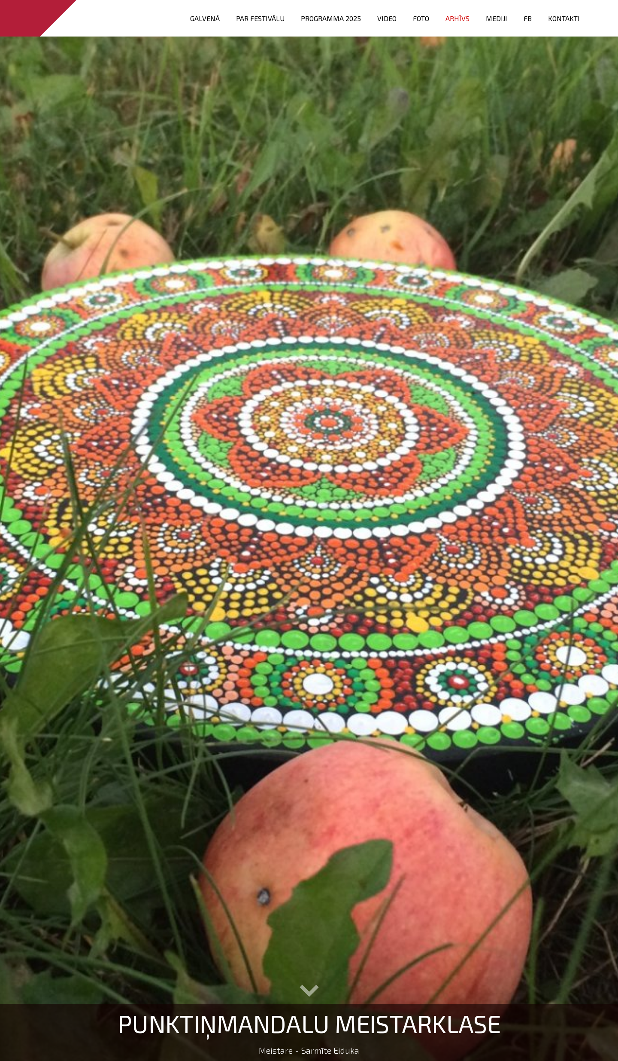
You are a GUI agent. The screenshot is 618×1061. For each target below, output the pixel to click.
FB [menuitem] (528, 18)
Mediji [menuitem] (496, 18)
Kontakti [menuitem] (564, 18)
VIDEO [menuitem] (387, 18)
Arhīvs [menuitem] (457, 18)
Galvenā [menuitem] (205, 18)
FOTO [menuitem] (421, 18)
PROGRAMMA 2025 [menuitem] (331, 18)
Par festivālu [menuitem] (260, 18)
